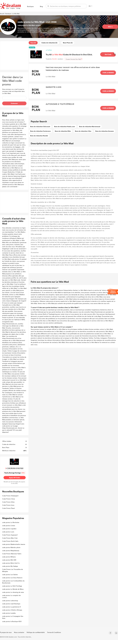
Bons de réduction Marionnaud (89, 126)
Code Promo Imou (8, 505)
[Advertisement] (14, 55)
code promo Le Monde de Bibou (13, 589)
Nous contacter (19, 632)
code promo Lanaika (9, 613)
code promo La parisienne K (11, 607)
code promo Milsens (9, 557)
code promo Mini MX (9, 560)
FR (89, 6)
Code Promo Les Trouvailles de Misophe (12, 570)
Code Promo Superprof (10, 535)
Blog (41, 6)
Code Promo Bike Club (9, 538)
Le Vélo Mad (15, 13)
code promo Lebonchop (10, 601)
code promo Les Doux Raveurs (12, 578)
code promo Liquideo (9, 529)
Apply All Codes (14, 477)
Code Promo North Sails (10, 541)
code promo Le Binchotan (10, 522)
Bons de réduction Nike (63, 131)
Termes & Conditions (54, 632)
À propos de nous (6, 632)
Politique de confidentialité (36, 632)
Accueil (2, 13)
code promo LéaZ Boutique (11, 604)
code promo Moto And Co (11, 563)
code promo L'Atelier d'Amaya (12, 610)
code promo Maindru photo (11, 547)
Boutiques (30, 6)
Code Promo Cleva (8, 499)
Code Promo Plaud (8, 508)
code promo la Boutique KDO (12, 621)
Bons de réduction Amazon (104, 131)
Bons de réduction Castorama (40, 131)
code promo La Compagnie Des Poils (12, 617)
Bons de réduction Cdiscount (40, 126)
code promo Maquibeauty (10, 551)
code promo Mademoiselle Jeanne (13, 544)
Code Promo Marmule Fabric (11, 554)
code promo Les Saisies (10, 574)
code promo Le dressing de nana (13, 592)
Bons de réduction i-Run (83, 131)
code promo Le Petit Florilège (12, 586)
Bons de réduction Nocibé (39, 136)
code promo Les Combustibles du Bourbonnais (13, 582)
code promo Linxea (8, 525)
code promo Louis (8, 532)
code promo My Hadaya (10, 566)
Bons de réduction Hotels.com (64, 126)
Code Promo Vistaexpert (10, 496)
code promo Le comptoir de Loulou (11, 596)
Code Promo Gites (8, 502)
